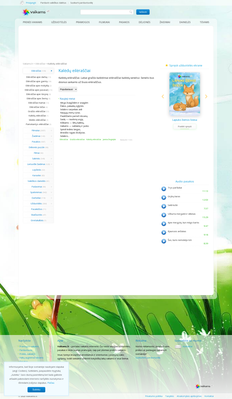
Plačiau (50, 382)
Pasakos (124, 22)
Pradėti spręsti (185, 126)
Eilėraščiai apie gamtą (36, 81)
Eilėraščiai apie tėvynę (37, 94)
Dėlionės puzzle (37, 147)
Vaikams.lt (28, 63)
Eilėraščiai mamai (36, 102)
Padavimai (37, 186)
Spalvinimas (36, 192)
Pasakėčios (36, 209)
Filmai (37, 152)
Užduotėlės (59, 22)
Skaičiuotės (36, 214)
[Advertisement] (116, 44)
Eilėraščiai (40, 63)
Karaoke (36, 175)
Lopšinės (36, 169)
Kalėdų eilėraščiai (57, 63)
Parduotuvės (25, 350)
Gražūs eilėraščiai (36, 111)
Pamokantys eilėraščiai (37, 124)
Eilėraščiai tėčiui (37, 106)
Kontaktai (187, 346)
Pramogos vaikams (29, 346)
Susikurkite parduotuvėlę (148, 357)
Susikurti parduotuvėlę (81, 2)
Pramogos (83, 22)
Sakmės (36, 158)
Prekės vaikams (32, 22)
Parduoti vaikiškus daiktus (53, 2)
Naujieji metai (67, 98)
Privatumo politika (153, 396)
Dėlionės (144, 22)
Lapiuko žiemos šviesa (184, 119)
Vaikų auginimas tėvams (31, 357)
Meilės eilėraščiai (37, 119)
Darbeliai (36, 197)
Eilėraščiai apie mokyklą (37, 85)
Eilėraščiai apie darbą (36, 76)
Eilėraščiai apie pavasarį (37, 89)
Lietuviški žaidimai (36, 164)
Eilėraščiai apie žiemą (37, 98)
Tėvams (204, 22)
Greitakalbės (37, 220)
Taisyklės (169, 396)
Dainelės (185, 22)
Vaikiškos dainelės (37, 180)
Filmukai (104, 22)
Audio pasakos (184, 181)
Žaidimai (165, 22)
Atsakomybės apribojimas (189, 396)
